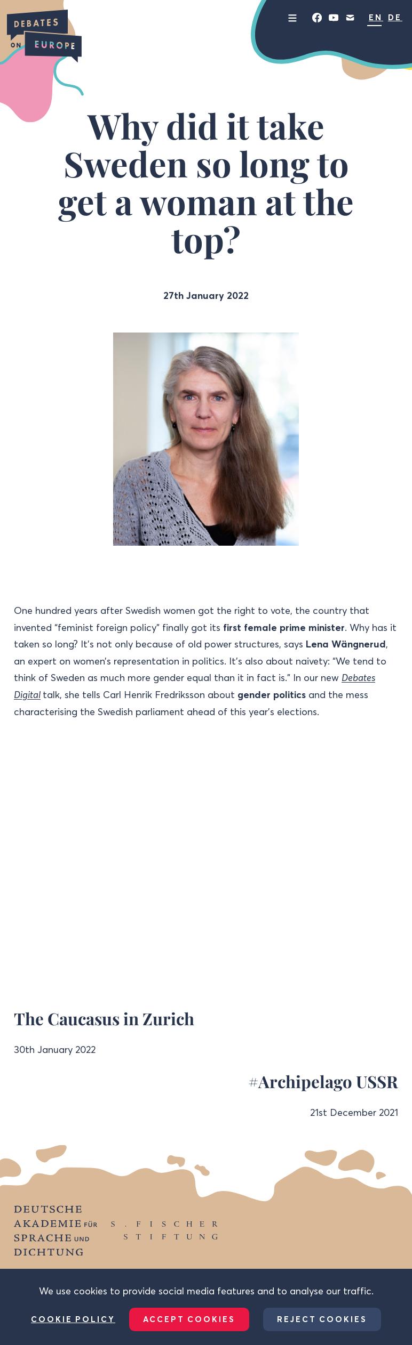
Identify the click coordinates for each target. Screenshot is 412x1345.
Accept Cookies (189, 1319)
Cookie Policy (73, 1319)
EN (376, 17)
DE (395, 17)
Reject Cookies (322, 1319)
